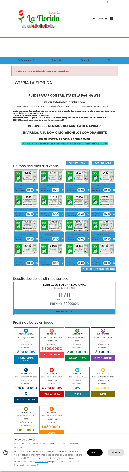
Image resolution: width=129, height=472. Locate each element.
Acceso (98, 18)
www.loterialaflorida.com (64, 102)
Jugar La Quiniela (52, 394)
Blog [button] (110, 60)
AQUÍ (36, 465)
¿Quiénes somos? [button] (25, 60)
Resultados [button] (57, 60)
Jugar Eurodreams (103, 358)
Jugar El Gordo (52, 354)
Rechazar (116, 452)
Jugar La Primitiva (77, 358)
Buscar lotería (77, 163)
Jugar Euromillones (26, 399)
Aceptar (95, 452)
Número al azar (103, 163)
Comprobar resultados (64, 311)
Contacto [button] (85, 60)
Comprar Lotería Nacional (26, 359)
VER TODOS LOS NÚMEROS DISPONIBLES (98, 269)
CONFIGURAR (41, 461)
